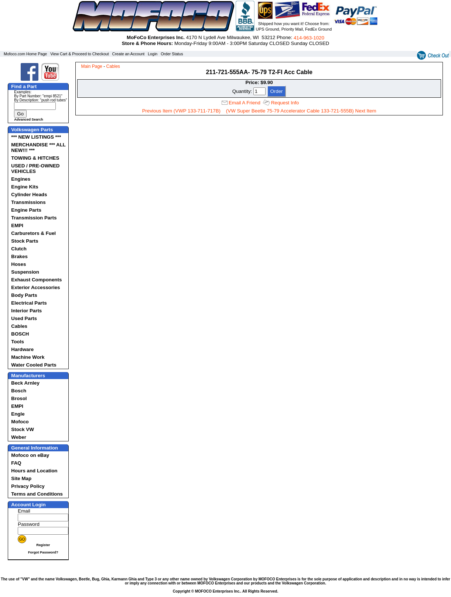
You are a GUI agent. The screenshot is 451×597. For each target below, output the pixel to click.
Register (43, 545)
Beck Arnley (25, 383)
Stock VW (22, 429)
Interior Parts (26, 310)
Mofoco (19, 421)
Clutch (18, 248)
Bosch (18, 390)
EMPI (17, 225)
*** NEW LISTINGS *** (36, 137)
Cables (19, 326)
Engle (17, 414)
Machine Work (27, 357)
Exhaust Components (36, 279)
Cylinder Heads (29, 194)
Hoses (18, 264)
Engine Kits (24, 187)
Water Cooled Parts (33, 365)
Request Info (285, 102)
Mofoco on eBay (30, 455)
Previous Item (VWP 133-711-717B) (181, 111)
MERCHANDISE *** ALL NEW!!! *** (38, 147)
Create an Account (128, 54)
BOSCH (20, 334)
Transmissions (28, 202)
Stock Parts (24, 241)
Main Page (91, 66)
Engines (20, 179)
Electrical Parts (29, 303)
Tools (17, 341)
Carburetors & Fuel (33, 233)
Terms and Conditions (37, 494)
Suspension (25, 272)
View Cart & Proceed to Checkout (79, 54)
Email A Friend (244, 102)
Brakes (19, 256)
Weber (18, 437)
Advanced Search (28, 119)
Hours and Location (34, 470)
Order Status (172, 54)
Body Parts (24, 295)
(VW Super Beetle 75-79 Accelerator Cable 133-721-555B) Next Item (301, 111)
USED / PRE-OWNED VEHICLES (35, 168)
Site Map (21, 478)
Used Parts (24, 318)
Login (152, 54)
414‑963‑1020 (309, 38)
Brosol (19, 398)
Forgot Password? (43, 552)
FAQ (16, 463)
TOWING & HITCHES (35, 158)
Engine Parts (26, 210)
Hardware (22, 349)
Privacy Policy (27, 486)
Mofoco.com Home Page (25, 54)
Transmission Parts (34, 218)
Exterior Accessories (35, 287)
